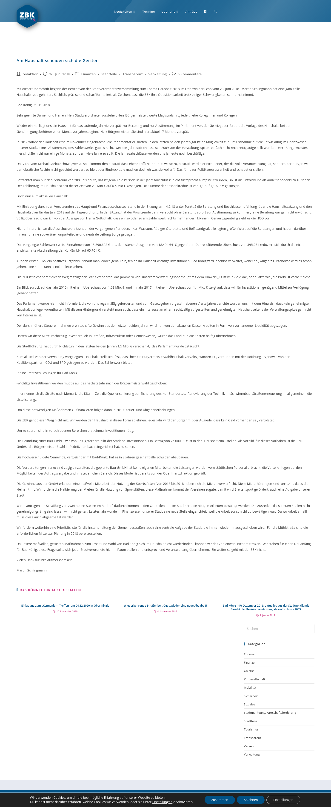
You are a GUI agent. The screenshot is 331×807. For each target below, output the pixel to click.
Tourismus (251, 729)
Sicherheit (251, 696)
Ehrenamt (251, 654)
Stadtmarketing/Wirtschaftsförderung (270, 712)
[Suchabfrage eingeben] (279, 628)
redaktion (30, 74)
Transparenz (133, 74)
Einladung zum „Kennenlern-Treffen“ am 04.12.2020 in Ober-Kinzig (65, 606)
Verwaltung (157, 74)
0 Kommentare (190, 74)
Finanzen (88, 74)
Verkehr (249, 746)
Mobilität (250, 687)
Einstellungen (162, 802)
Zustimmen (219, 800)
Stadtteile (109, 74)
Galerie (249, 671)
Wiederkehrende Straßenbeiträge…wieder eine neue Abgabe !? (165, 606)
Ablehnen (251, 800)
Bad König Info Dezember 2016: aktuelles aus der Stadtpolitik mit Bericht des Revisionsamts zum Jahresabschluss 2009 (266, 607)
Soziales (249, 704)
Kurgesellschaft (254, 679)
